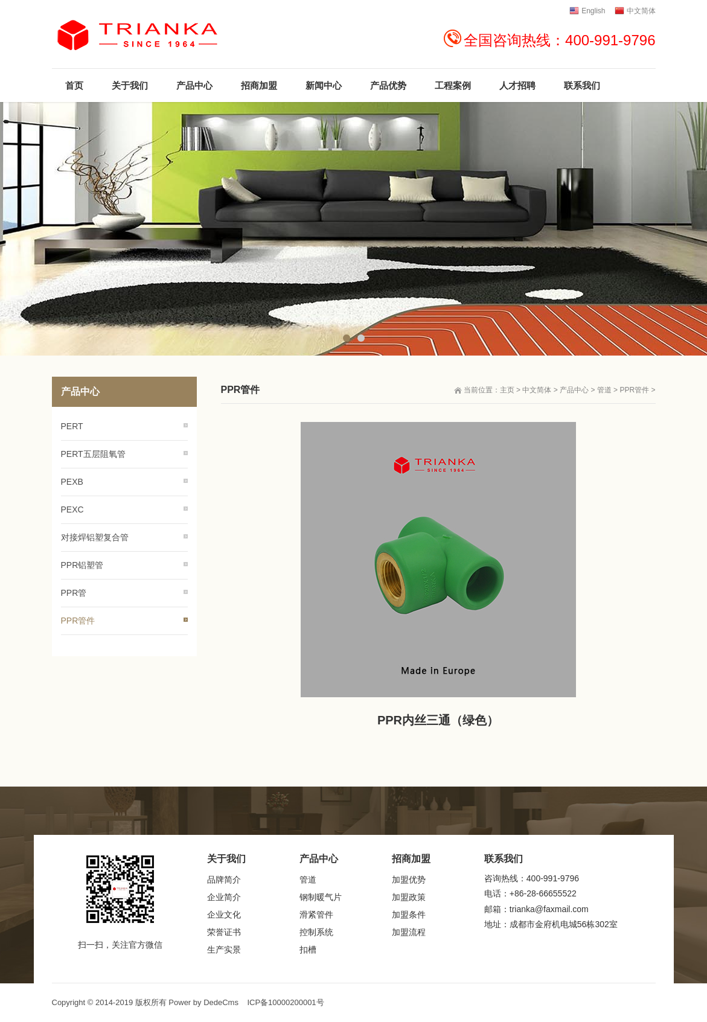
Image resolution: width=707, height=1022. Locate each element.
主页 (507, 390)
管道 (604, 390)
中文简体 (536, 390)
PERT (72, 426)
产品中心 (574, 390)
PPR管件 (634, 390)
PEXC (72, 509)
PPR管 (74, 593)
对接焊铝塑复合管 (95, 537)
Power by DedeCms (203, 1002)
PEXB (72, 482)
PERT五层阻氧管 (93, 454)
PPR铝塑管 (82, 565)
